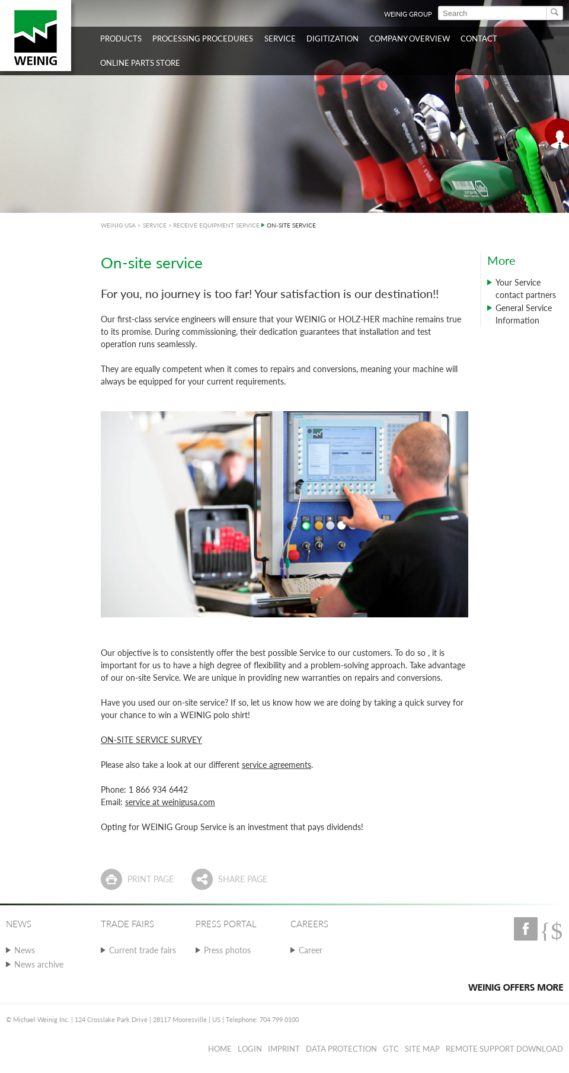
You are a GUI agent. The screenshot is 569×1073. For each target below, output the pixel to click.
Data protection (341, 1048)
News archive (38, 964)
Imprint (284, 1048)
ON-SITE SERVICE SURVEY (151, 740)
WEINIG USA (118, 225)
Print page (150, 879)
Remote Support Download (504, 1048)
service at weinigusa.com (170, 802)
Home (220, 1048)
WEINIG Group (408, 14)
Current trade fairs (142, 950)
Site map (422, 1048)
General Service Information (524, 314)
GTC (391, 1048)
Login (250, 1048)
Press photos (227, 950)
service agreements (276, 765)
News (24, 950)
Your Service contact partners (526, 288)
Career (310, 950)
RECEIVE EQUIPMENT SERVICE (216, 225)
